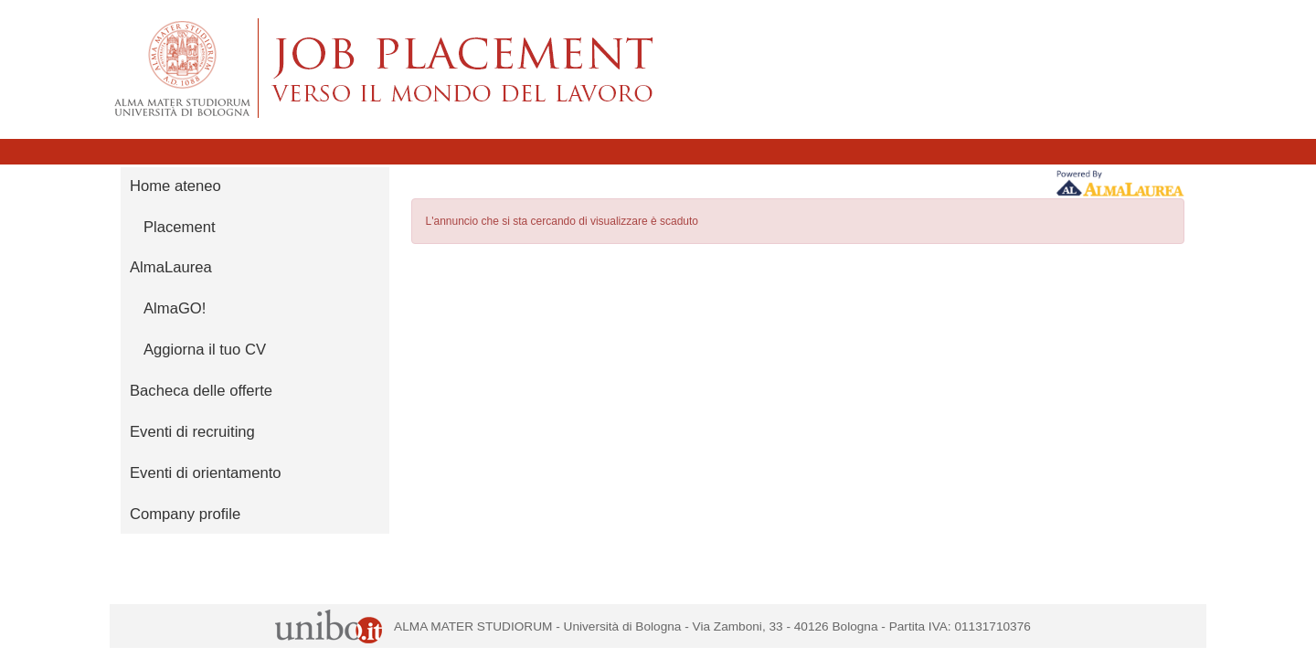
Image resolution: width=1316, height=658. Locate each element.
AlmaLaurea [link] (171, 267)
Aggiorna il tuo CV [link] (204, 349)
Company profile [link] (185, 514)
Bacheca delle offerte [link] (201, 390)
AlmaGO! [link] (174, 308)
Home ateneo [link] (175, 186)
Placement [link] (179, 227)
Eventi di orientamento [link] (205, 473)
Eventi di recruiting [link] (192, 431)
